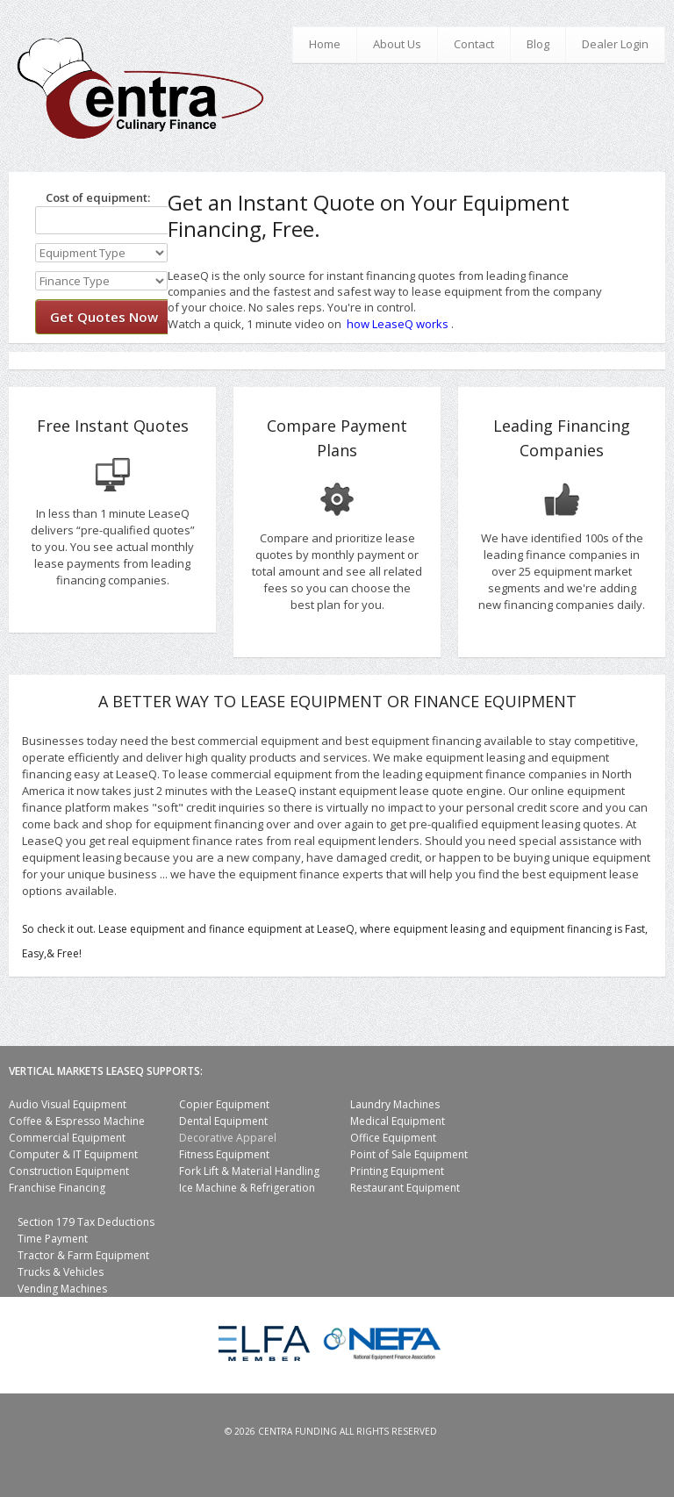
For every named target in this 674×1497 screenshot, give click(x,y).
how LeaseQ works (397, 324)
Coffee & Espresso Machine (77, 1121)
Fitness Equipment (224, 1154)
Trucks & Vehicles (61, 1271)
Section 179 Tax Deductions (86, 1221)
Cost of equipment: (92, 197)
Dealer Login (615, 44)
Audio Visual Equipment (67, 1104)
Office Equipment (393, 1137)
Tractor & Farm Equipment (83, 1255)
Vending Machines (62, 1288)
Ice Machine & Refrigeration (247, 1187)
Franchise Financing (57, 1187)
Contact (474, 44)
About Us (397, 44)
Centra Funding (297, 1431)
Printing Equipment (397, 1171)
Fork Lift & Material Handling (249, 1171)
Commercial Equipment (67, 1137)
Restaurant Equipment (405, 1187)
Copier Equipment (224, 1104)
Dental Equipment (223, 1121)
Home (325, 44)
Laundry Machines (395, 1104)
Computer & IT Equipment (73, 1154)
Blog (538, 44)
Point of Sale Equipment (409, 1154)
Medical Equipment (397, 1121)
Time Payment (53, 1238)
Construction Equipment (69, 1171)
